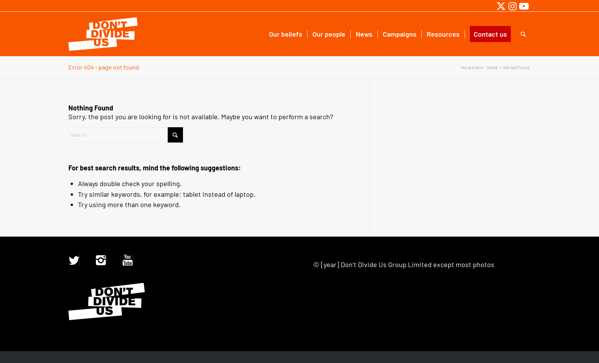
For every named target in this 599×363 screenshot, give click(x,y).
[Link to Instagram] (512, 5)
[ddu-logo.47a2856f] (103, 34)
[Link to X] (501, 5)
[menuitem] (285, 34)
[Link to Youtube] (524, 5)
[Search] (523, 34)
